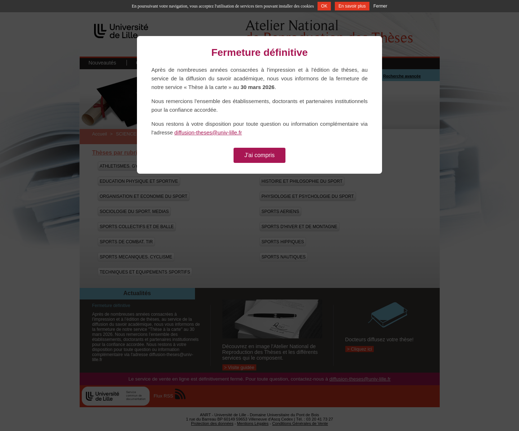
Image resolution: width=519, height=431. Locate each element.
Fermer (380, 6)
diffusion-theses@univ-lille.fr (208, 132)
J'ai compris (259, 155)
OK (324, 6)
